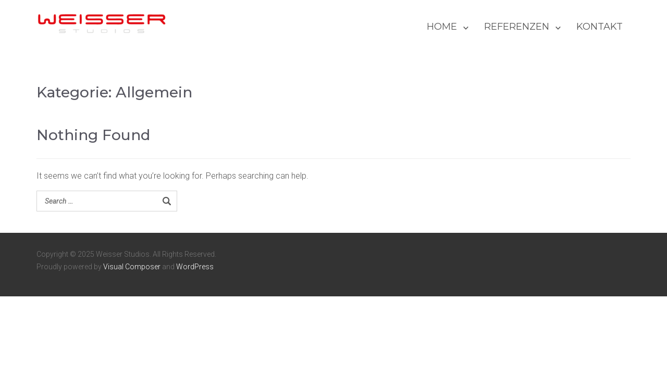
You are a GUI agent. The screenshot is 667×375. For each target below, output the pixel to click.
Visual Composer (131, 266)
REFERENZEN (516, 26)
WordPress (195, 266)
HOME (442, 26)
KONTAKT (599, 26)
